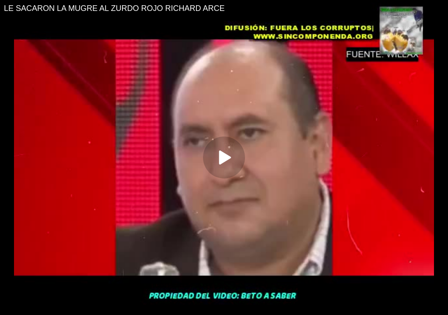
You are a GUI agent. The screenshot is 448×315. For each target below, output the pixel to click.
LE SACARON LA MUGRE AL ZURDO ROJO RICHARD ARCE (114, 8)
